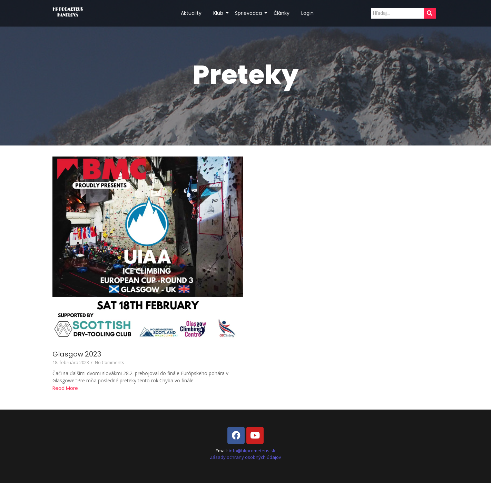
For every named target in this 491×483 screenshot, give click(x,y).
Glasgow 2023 (76, 354)
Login (307, 13)
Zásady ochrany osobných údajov (245, 457)
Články (281, 13)
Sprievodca (249, 13)
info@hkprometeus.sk (252, 450)
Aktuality (191, 13)
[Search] (397, 13)
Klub (219, 13)
